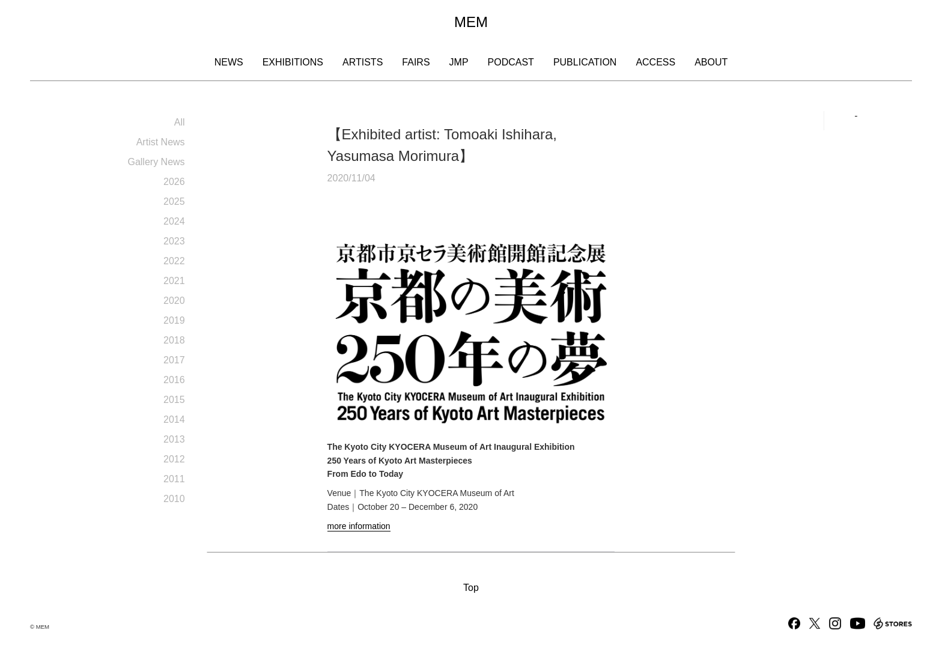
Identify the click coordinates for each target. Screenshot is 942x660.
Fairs (416, 62)
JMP (459, 62)
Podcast (511, 62)
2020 (174, 300)
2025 (174, 201)
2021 (174, 281)
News (228, 62)
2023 (174, 241)
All (179, 122)
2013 (174, 439)
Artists (362, 62)
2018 (174, 340)
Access (655, 62)
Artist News (160, 142)
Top (471, 588)
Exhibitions (293, 62)
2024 (174, 221)
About (711, 62)
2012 (174, 459)
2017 (174, 360)
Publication (585, 62)
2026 (174, 182)
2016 (174, 380)
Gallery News (155, 162)
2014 (174, 419)
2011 (174, 479)
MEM (471, 22)
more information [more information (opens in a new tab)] (358, 526)
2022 (174, 261)
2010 (174, 499)
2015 (174, 400)
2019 (174, 320)
